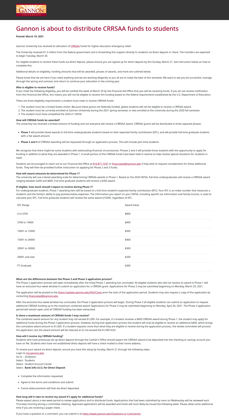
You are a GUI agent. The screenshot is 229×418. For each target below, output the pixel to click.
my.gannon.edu (35, 353)
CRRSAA (75, 46)
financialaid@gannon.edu (126, 163)
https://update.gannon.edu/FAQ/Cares (80, 292)
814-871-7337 (100, 163)
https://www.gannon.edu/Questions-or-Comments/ (111, 413)
